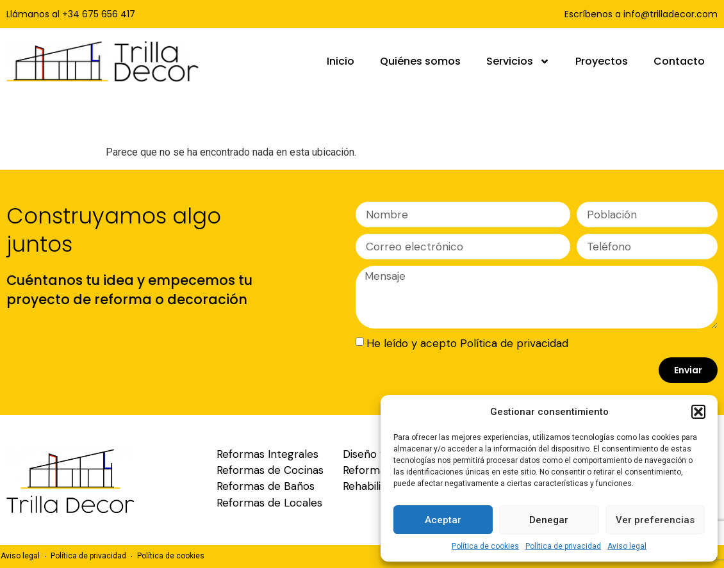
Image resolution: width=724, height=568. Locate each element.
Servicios (518, 61)
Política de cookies (485, 546)
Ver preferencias (655, 520)
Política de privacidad (563, 546)
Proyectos (601, 61)
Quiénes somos (420, 61)
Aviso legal (626, 546)
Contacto (679, 61)
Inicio (340, 61)
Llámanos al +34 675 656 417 (70, 14)
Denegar (548, 520)
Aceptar (443, 520)
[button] (698, 411)
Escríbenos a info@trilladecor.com (641, 14)
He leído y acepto (467, 343)
